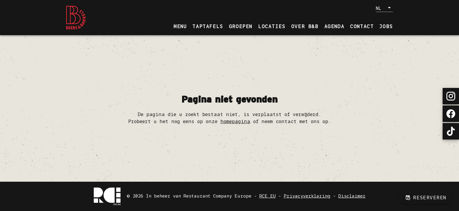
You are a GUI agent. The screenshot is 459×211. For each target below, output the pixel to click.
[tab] (180, 26)
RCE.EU (267, 196)
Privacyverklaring (307, 196)
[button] (384, 8)
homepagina (235, 121)
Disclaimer (352, 196)
